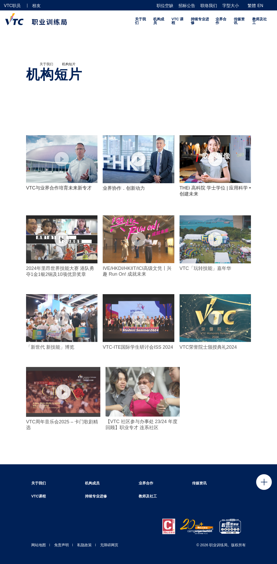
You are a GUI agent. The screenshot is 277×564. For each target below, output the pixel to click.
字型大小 (230, 6)
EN (260, 5)
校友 (36, 5)
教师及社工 (259, 21)
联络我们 (208, 6)
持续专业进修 (200, 21)
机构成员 (158, 21)
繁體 (252, 5)
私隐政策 (84, 545)
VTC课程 (38, 496)
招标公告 (186, 6)
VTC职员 (12, 5)
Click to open (264, 482)
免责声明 (61, 545)
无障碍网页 (109, 545)
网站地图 (38, 545)
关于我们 (140, 21)
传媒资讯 (239, 21)
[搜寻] (271, 5)
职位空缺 (165, 6)
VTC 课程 (177, 21)
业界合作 (221, 21)
